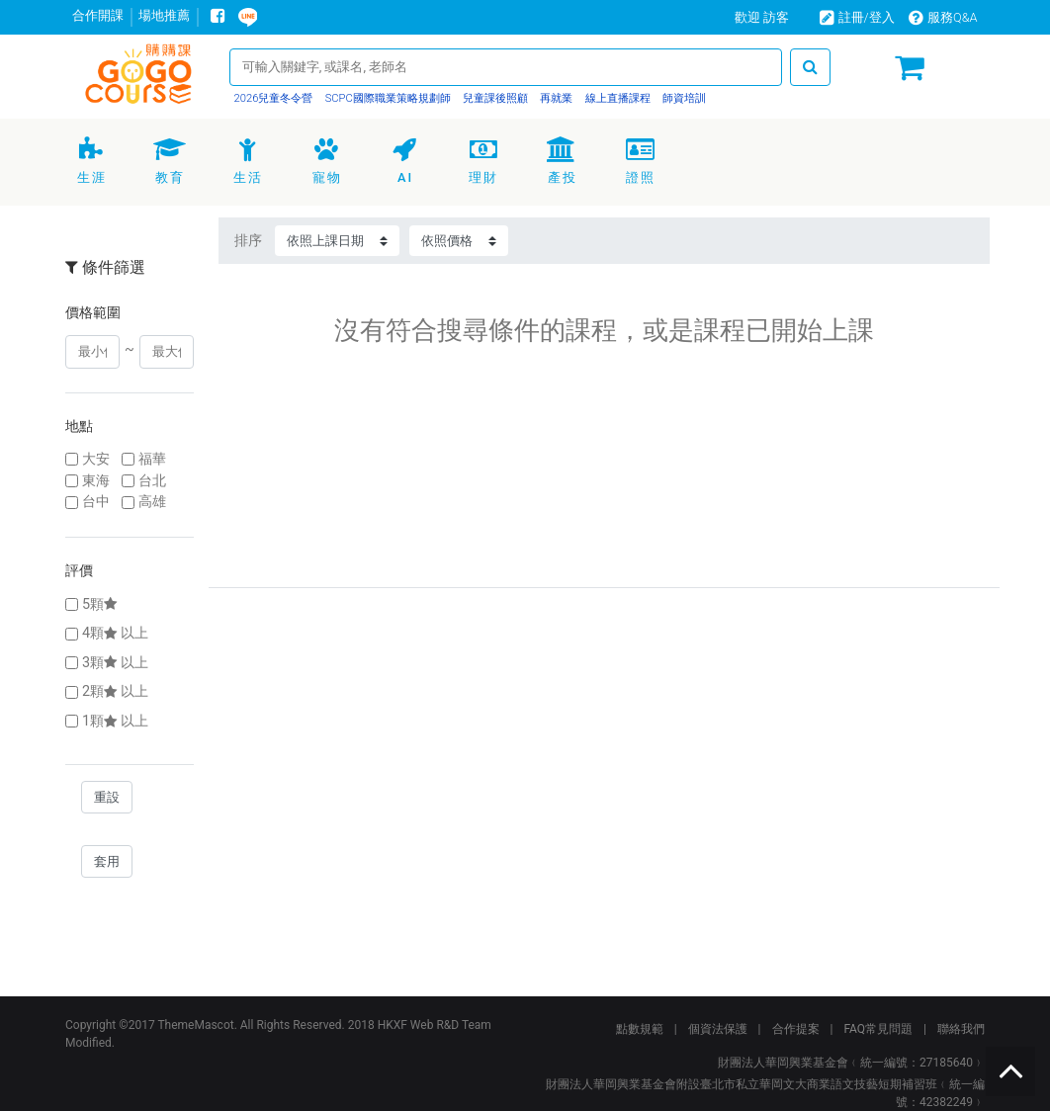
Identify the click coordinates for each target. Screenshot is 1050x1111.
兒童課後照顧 (494, 98)
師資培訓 (682, 98)
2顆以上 (115, 691)
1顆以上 (115, 721)
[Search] (505, 66)
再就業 (555, 98)
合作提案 (796, 1029)
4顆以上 (115, 633)
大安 (96, 459)
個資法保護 (717, 1029)
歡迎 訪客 (762, 17)
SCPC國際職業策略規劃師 (386, 98)
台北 (152, 480)
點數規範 (639, 1029)
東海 (96, 480)
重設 (107, 797)
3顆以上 (115, 662)
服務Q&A (943, 17)
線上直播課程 (616, 98)
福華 (152, 459)
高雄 (152, 501)
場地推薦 (164, 15)
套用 (107, 861)
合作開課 (98, 15)
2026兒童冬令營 (273, 98)
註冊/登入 (857, 17)
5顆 (101, 604)
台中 (96, 501)
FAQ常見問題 (878, 1029)
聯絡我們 (961, 1029)
